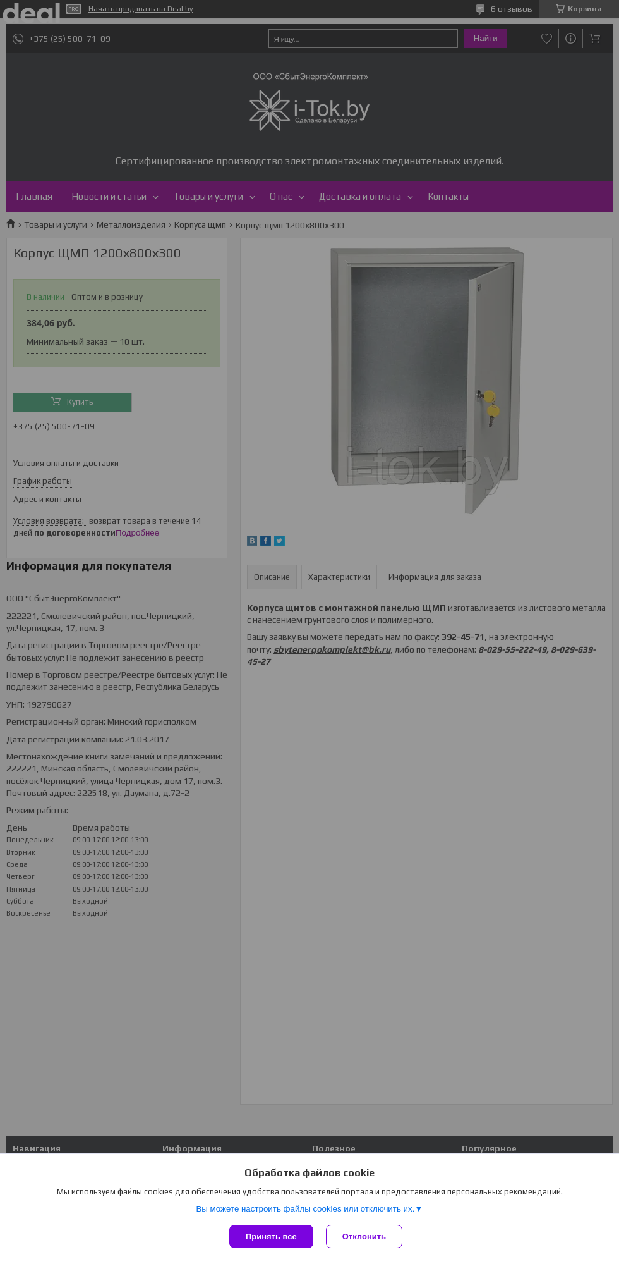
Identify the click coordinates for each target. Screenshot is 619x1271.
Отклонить (364, 1236)
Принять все (271, 1236)
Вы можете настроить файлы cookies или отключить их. (305, 1208)
